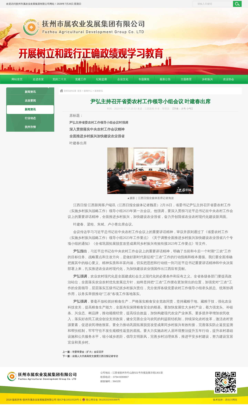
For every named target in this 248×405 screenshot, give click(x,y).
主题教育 (186, 79)
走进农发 (38, 79)
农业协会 (228, 79)
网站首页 (17, 79)
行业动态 (30, 118)
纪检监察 (101, 79)
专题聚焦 (143, 79)
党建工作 (80, 79)
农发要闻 (30, 100)
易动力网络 (231, 399)
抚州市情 (30, 126)
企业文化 (122, 79)
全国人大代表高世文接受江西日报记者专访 (95, 356)
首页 (79, 91)
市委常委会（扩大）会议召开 (88, 352)
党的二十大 (59, 79)
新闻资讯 (30, 91)
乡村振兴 (207, 79)
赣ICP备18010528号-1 (69, 399)
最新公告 (165, 79)
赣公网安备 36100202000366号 (101, 399)
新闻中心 (88, 91)
